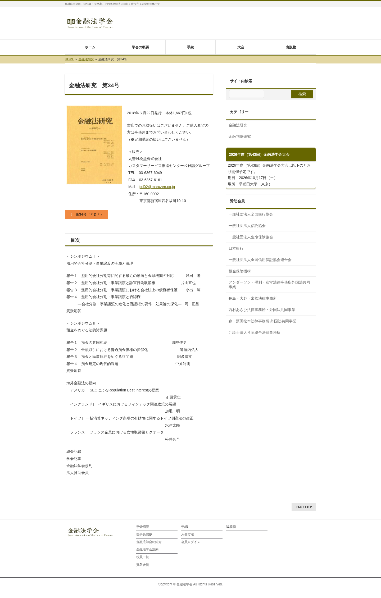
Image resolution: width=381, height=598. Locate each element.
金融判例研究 (240, 136)
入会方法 (187, 534)
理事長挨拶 (144, 534)
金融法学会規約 (147, 549)
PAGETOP (304, 507)
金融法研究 (238, 125)
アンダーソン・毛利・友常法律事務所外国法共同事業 (269, 284)
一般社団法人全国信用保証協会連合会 (260, 260)
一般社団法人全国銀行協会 (251, 214)
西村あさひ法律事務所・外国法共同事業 (262, 310)
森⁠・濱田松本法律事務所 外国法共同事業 (262, 321)
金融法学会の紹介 (149, 542)
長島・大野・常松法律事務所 (253, 298)
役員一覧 (142, 557)
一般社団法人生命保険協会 (251, 237)
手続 (184, 527)
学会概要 (142, 527)
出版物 (231, 527)
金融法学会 (184, 584)
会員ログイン (190, 542)
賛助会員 (142, 565)
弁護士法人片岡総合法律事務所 (254, 332)
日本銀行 (236, 248)
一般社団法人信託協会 (247, 225)
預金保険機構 (240, 271)
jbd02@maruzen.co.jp (157, 187)
